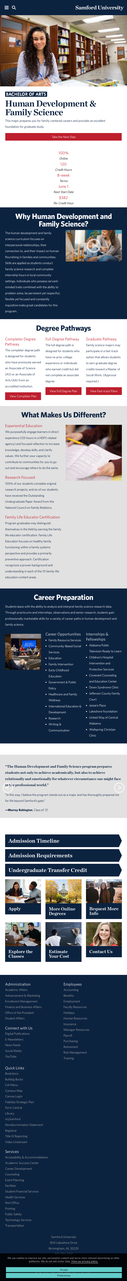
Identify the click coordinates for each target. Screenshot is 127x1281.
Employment (72, 1001)
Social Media (13, 1051)
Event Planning (14, 1180)
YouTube (10, 1056)
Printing (10, 1208)
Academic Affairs (16, 990)
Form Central (13, 1108)
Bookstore (11, 1073)
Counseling (12, 1174)
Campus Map (13, 1091)
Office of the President (19, 1013)
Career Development (18, 1169)
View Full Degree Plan (63, 391)
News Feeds (12, 1045)
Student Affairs (14, 1018)
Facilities (10, 1186)
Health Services (15, 1197)
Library (9, 1113)
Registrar (11, 1130)
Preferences (63, 1275)
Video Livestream (16, 1142)
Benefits (69, 995)
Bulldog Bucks (14, 1079)
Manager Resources (76, 1030)
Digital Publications (17, 1034)
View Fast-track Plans (104, 391)
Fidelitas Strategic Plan (19, 1102)
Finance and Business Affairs (23, 1007)
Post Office (12, 1203)
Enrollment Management (21, 1001)
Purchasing (71, 1041)
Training (69, 1058)
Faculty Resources (75, 1007)
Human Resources (75, 1018)
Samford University (63, 1237)
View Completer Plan (23, 396)
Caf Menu (11, 1085)
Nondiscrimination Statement (24, 1125)
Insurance (70, 1024)
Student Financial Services (22, 1191)
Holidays (69, 1013)
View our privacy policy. (84, 1261)
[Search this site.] (14, 7)
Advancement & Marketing (22, 995)
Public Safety (13, 1214)
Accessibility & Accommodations (26, 1157)
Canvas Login (13, 1096)
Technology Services (18, 1220)
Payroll (68, 1035)
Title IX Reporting (16, 1136)
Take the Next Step (64, 137)
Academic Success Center (22, 1163)
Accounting (71, 990)
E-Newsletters (14, 1039)
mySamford (13, 1119)
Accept (64, 1269)
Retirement (71, 1047)
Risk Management (75, 1052)
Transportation (14, 1225)
